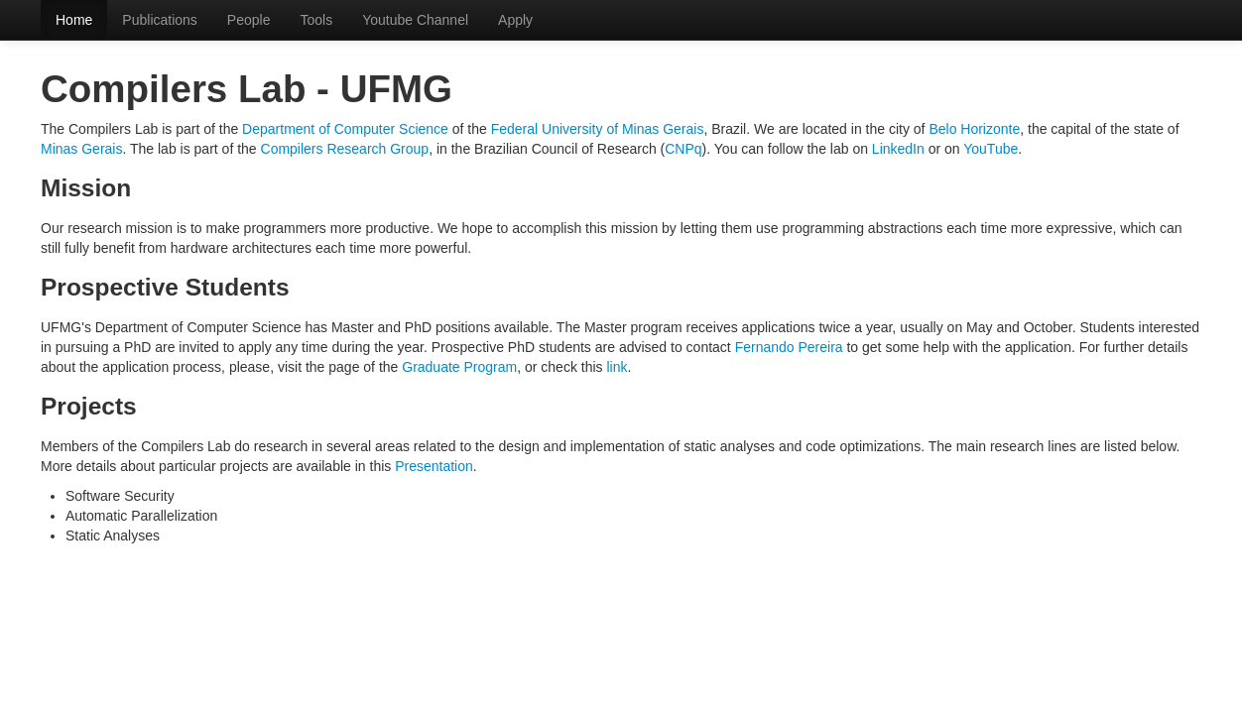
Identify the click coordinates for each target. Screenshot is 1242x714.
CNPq (683, 149)
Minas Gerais (81, 149)
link (616, 367)
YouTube (990, 149)
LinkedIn (898, 149)
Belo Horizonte (974, 129)
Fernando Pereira (789, 347)
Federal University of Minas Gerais (597, 129)
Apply (515, 20)
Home (74, 20)
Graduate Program (459, 367)
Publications (159, 20)
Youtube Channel (415, 20)
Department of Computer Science (345, 129)
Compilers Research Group (345, 149)
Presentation (434, 466)
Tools (316, 20)
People (249, 20)
